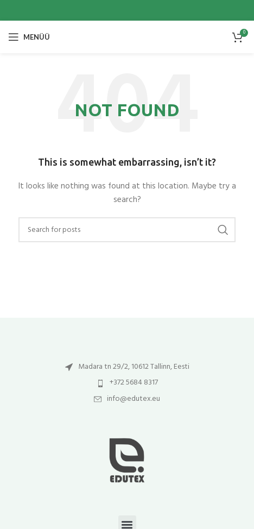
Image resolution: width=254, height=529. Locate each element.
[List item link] (127, 367)
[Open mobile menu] (29, 37)
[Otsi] (127, 229)
